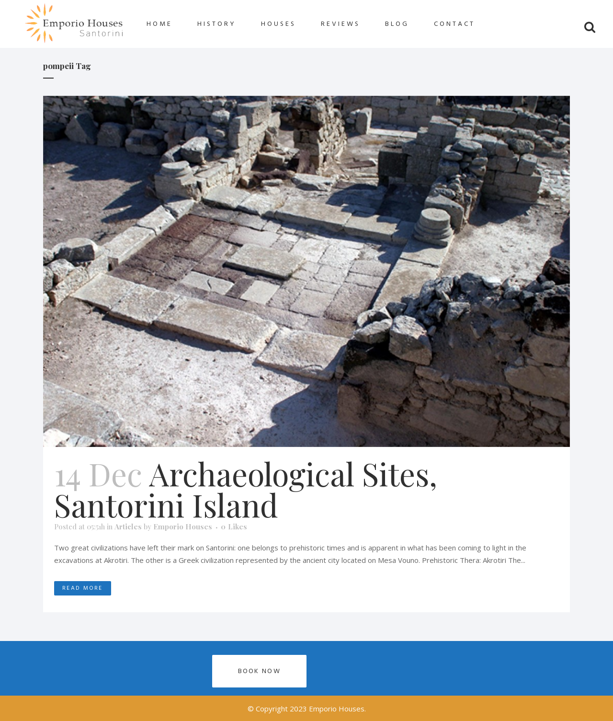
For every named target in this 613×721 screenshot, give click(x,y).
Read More (82, 588)
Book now (259, 670)
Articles (128, 526)
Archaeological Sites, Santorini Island (245, 489)
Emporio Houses (182, 526)
